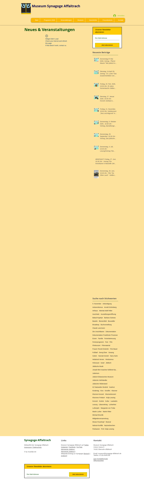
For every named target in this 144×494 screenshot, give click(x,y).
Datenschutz (37, 447)
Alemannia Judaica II (68, 451)
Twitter (86, 445)
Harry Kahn (114, 356)
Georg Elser (103, 352)
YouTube (79, 447)
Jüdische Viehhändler (100, 380)
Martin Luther (97, 411)
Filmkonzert (96, 345)
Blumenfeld (103, 321)
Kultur (107, 401)
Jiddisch (108, 363)
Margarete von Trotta (108, 408)
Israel (102, 363)
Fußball (95, 352)
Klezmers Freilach (99, 397)
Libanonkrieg (103, 404)
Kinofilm (107, 391)
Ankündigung (107, 304)
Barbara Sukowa (110, 318)
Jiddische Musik (98, 366)
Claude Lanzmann (99, 328)
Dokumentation (111, 331)
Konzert (95, 401)
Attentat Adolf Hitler (105, 311)
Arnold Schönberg (110, 307)
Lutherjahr (96, 408)
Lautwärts (114, 401)
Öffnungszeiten (99, 460)
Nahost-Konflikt (98, 425)
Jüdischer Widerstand (100, 384)
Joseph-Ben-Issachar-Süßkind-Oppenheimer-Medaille (105, 370)
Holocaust (96, 363)
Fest (106, 342)
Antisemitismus (98, 307)
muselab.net (32, 452)
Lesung (95, 404)
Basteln (95, 321)
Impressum (28, 447)
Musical (108, 422)
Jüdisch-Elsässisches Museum (103, 377)
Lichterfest (112, 404)
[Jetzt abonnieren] (107, 45)
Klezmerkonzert (110, 394)
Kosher (101, 401)
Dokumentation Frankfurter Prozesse (105, 335)
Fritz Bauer (113, 349)
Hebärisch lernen (98, 359)
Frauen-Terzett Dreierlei (101, 349)
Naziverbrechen (109, 425)
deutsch (86, 453)
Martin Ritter (107, 411)
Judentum (96, 373)
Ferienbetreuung (110, 338)
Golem (95, 356)
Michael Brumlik (98, 415)
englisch (64, 456)
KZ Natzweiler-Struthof (100, 387)
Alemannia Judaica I (68, 449)
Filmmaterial (106, 345)
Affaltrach (72, 6)
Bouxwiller (111, 321)
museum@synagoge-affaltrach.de (109, 453)
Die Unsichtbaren (98, 331)
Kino (101, 391)
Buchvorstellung (106, 325)
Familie (100, 338)
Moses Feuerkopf (98, 422)
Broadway (96, 325)
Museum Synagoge (48, 6)
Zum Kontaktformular (101, 459)
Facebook (72, 447)
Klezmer (114, 391)
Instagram (64, 447)
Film (110, 342)
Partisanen (96, 429)
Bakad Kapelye (98, 318)
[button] (79, 20)
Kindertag (96, 391)
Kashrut (112, 387)
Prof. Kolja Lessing (107, 429)
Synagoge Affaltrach (37, 440)
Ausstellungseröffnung (108, 314)
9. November (97, 304)
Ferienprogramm (98, 342)
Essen (95, 338)
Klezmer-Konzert (98, 394)
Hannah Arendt (103, 356)
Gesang (111, 352)
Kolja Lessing (110, 397)
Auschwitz (96, 314)
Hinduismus (109, 359)
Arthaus (95, 311)
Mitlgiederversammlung (100, 418)
